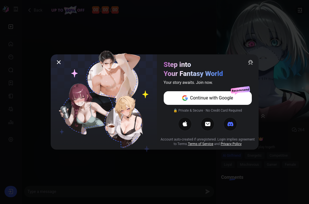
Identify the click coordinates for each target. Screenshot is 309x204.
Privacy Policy (231, 144)
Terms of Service (200, 144)
